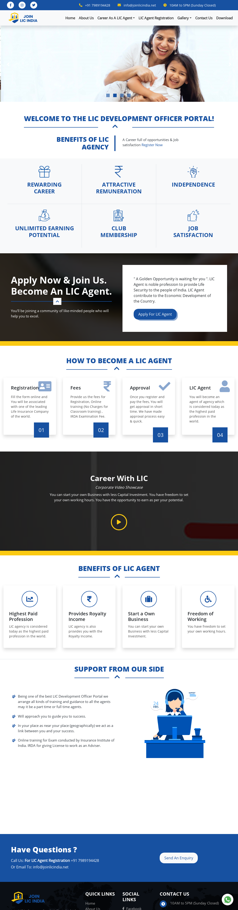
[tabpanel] (119, 64)
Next (230, 63)
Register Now (152, 144)
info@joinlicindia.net (140, 5)
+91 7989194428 (97, 5)
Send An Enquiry (178, 858)
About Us (86, 18)
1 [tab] (108, 95)
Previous (8, 63)
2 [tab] (115, 95)
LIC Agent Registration (156, 18)
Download (224, 18)
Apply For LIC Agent (155, 314)
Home (70, 18)
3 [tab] (122, 95)
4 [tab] (129, 95)
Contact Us (203, 18)
